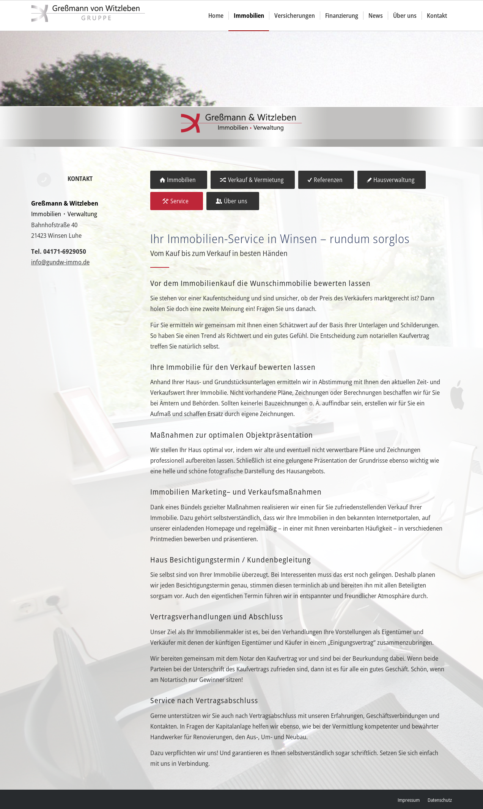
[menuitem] (215, 15)
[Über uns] (232, 201)
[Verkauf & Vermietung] (253, 180)
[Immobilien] (178, 180)
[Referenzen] (326, 180)
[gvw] (88, 15)
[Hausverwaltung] (391, 180)
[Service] (176, 201)
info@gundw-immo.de (60, 262)
